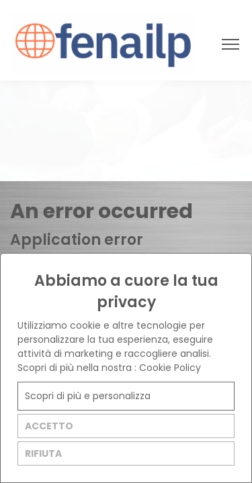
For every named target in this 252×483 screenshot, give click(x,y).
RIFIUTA (43, 453)
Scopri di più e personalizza (88, 395)
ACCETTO (49, 426)
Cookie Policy (170, 367)
